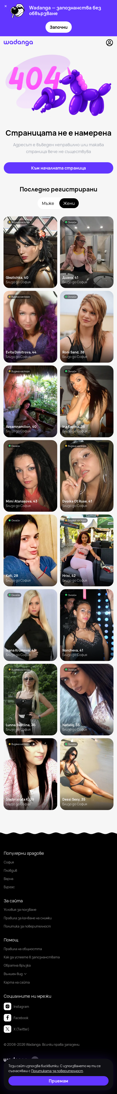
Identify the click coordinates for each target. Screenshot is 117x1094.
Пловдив (10, 870)
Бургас (9, 887)
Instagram (16, 1006)
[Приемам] (58, 1081)
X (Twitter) (16, 1029)
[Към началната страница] (58, 168)
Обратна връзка (17, 965)
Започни (59, 27)
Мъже (48, 203)
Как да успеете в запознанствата (32, 957)
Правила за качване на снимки (28, 918)
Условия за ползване (20, 909)
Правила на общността (23, 949)
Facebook (16, 1017)
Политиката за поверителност (57, 1071)
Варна (8, 878)
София (9, 862)
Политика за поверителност (27, 926)
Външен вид (15, 974)
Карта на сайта (17, 982)
